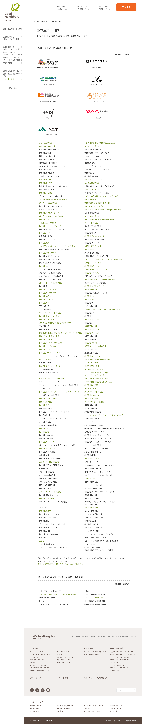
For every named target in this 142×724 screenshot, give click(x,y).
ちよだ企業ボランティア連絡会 (96, 372)
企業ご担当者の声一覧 (11, 71)
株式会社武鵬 (44, 243)
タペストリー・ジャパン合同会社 (96, 378)
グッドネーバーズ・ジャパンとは (40, 654)
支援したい (83, 8)
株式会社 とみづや (91, 296)
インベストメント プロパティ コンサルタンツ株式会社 (104, 415)
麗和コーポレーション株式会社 (50, 283)
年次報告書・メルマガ (64, 659)
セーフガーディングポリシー (39, 665)
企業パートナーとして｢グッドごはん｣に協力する (12, 53)
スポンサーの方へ (37, 702)
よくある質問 (36, 678)
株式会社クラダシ (91, 507)
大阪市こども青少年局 (92, 246)
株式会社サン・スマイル (93, 179)
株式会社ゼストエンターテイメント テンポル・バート (59, 392)
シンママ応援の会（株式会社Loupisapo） (100, 143)
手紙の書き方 (87, 708)
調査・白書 (88, 648)
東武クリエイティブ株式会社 (95, 346)
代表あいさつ (34, 657)
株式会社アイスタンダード (49, 213)
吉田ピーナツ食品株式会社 (49, 462)
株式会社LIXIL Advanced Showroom (53, 353)
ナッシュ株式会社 (45, 143)
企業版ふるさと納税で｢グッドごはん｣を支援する (12, 58)
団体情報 (34, 648)
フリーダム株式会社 (91, 216)
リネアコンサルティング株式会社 (51, 378)
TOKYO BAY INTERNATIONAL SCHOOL (54, 199)
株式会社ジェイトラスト (93, 369)
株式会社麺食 (44, 405)
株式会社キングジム (91, 398)
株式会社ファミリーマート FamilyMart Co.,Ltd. (102, 209)
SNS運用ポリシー (51, 721)
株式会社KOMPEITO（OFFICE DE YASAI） (100, 279)
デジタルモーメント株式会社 (50, 492)
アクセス (59, 654)
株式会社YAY (44, 428)
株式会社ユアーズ (45, 339)
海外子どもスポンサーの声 (91, 711)
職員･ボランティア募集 (93, 678)
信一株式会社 (44, 432)
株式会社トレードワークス (49, 316)
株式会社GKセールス (92, 356)
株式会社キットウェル (47, 448)
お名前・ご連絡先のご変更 (65, 705)
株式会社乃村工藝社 (91, 385)
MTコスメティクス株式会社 (94, 206)
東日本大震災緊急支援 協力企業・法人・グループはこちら (60, 564)
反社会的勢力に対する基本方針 (39, 667)
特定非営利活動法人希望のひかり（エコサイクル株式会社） (61, 333)
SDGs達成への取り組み (37, 659)
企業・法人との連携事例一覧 (11, 75)
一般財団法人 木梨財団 (47, 223)
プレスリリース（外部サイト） (66, 657)
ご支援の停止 (61, 711)
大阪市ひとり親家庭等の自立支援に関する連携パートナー (60, 594)
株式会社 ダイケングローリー (95, 286)
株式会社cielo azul (91, 319)
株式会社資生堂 (45, 511)
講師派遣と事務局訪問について (39, 670)
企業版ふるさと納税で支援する (119, 659)
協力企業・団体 (8, 79)
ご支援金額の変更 (35, 711)
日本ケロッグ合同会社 (47, 146)
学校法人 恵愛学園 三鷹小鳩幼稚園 (52, 216)
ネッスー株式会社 (91, 223)
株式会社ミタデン (45, 179)
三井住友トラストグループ (94, 263)
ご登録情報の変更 (35, 705)
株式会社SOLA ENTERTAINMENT (97, 203)
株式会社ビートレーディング (50, 226)
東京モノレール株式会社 (93, 392)
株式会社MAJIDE (45, 193)
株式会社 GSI (44, 219)
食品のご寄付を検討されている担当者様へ (12, 48)
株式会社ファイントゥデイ (49, 398)
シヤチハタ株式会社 (91, 146)
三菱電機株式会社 (91, 289)
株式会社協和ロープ (91, 266)
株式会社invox (89, 249)
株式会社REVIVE (45, 233)
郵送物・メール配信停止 (64, 708)
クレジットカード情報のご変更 (93, 705)
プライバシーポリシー (36, 721)
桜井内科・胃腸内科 (91, 388)
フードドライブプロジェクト (95, 375)
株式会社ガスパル (45, 303)
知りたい (62, 8)
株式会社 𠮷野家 (45, 296)
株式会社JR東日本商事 (47, 253)
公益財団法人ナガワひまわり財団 (96, 269)
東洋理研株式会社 (91, 326)
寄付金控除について (63, 651)
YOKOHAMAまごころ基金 (94, 402)
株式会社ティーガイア (47, 299)
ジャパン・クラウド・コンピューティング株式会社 (103, 259)
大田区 (41, 541)
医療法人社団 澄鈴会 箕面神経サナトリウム (55, 323)
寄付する (126, 7)
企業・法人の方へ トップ (12, 29)
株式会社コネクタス (91, 343)
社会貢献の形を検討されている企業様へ (11, 38)
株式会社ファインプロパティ (50, 346)
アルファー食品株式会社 (48, 203)
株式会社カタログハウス (48, 293)
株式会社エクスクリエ (92, 273)
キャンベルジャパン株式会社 (50, 313)
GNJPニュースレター (63, 662)
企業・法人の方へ (41, 22)
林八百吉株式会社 (91, 363)
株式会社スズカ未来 (46, 498)
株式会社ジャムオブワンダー (95, 236)
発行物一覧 (113, 711)
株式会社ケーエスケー (47, 442)
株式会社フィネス (45, 183)
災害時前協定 (7, 63)
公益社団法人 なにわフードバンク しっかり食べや (58, 246)
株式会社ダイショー (91, 329)
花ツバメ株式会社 (45, 359)
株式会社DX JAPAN (91, 458)
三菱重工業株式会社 (91, 183)
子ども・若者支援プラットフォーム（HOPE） (101, 196)
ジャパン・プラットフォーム (95, 597)
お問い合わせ (12, 88)
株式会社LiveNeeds (91, 395)
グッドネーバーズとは (37, 651)
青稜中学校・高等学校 (92, 199)
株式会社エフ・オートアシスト (50, 366)
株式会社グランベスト (47, 289)
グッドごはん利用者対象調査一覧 (93, 651)
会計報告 (33, 662)
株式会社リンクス (45, 349)
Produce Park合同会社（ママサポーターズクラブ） (103, 309)
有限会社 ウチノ (90, 478)
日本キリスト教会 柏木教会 (49, 336)
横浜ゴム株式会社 (45, 402)
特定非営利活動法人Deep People (97, 359)
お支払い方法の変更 (36, 708)
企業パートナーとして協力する (119, 657)
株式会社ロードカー (46, 319)
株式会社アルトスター (92, 333)
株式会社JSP (89, 299)
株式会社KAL (44, 266)
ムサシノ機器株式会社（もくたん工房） (99, 382)
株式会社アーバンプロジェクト (50, 343)
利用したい (104, 8)
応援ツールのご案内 (116, 708)
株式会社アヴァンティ (92, 366)
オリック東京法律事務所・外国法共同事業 (100, 219)
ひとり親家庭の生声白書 (91, 654)
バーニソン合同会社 (91, 189)
